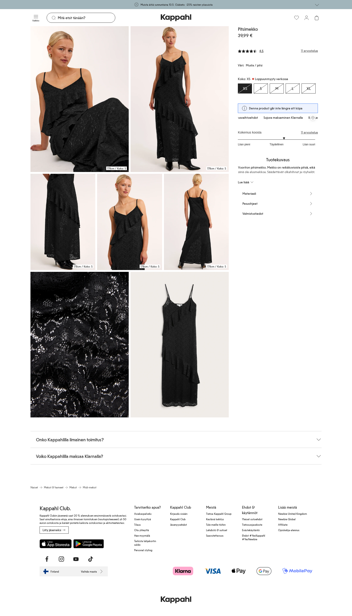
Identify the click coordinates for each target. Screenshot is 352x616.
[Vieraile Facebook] (46, 559)
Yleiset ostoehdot (252, 519)
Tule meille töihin (216, 524)
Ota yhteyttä (141, 530)
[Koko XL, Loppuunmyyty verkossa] (309, 88)
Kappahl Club (178, 519)
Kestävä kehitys (215, 519)
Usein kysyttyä (142, 519)
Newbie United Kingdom (292, 513)
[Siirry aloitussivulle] (176, 17)
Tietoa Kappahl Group (218, 513)
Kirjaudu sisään (178, 513)
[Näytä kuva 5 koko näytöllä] (196, 222)
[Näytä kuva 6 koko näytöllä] (79, 345)
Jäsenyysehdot (178, 524)
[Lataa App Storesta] (56, 543)
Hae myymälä (142, 535)
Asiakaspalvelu (142, 513)
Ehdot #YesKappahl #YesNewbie (253, 537)
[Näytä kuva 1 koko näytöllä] (79, 99)
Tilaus (137, 524)
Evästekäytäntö (251, 530)
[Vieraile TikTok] (90, 559)
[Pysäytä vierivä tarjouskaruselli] (313, 117)
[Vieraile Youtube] (76, 559)
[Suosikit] (297, 18)
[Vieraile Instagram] (61, 559)
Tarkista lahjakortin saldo (145, 542)
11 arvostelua (309, 132)
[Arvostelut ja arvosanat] (278, 50)
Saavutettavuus (215, 535)
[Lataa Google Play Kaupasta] (88, 543)
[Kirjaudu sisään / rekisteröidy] (307, 18)
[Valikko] (35, 18)
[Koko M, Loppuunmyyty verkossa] (277, 88)
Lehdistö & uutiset (216, 530)
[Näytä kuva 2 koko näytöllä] (180, 99)
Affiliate (282, 524)
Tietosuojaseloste (252, 524)
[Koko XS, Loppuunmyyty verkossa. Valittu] (245, 88)
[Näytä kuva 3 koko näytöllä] (62, 222)
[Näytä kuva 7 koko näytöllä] (180, 345)
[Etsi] (86, 18)
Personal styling (143, 550)
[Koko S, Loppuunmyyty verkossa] (261, 88)
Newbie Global (287, 519)
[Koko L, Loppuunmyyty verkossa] (293, 88)
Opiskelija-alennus (288, 530)
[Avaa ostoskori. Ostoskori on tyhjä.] (317, 18)
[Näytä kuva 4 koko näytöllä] (129, 222)
